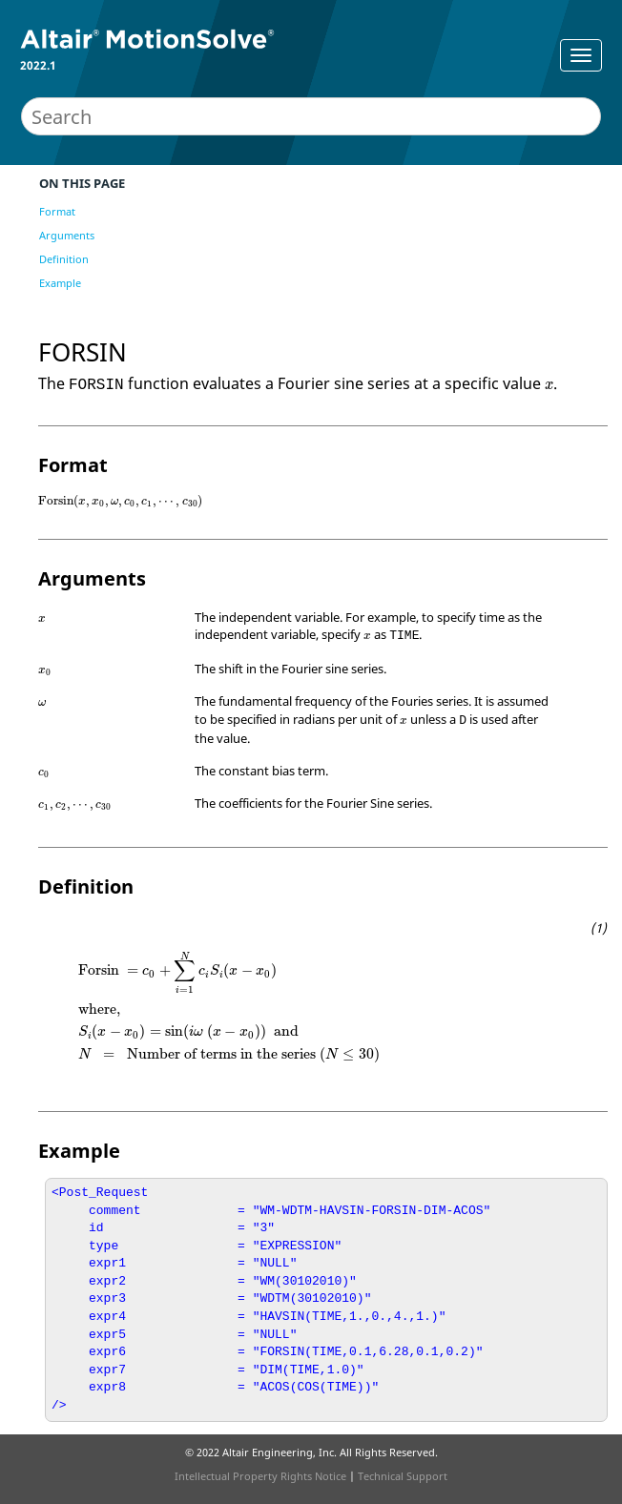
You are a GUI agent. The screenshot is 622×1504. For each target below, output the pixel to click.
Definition (64, 259)
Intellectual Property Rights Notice (260, 1476)
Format (57, 211)
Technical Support (402, 1476)
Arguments (66, 235)
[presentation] (549, 386)
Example (60, 283)
